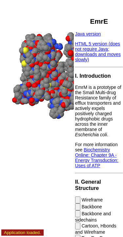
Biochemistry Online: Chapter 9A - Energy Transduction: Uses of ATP (96, 157)
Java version (88, 34)
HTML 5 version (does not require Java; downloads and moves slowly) (98, 51)
